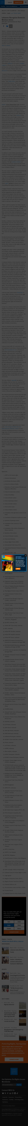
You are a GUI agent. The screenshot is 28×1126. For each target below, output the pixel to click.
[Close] (25, 556)
